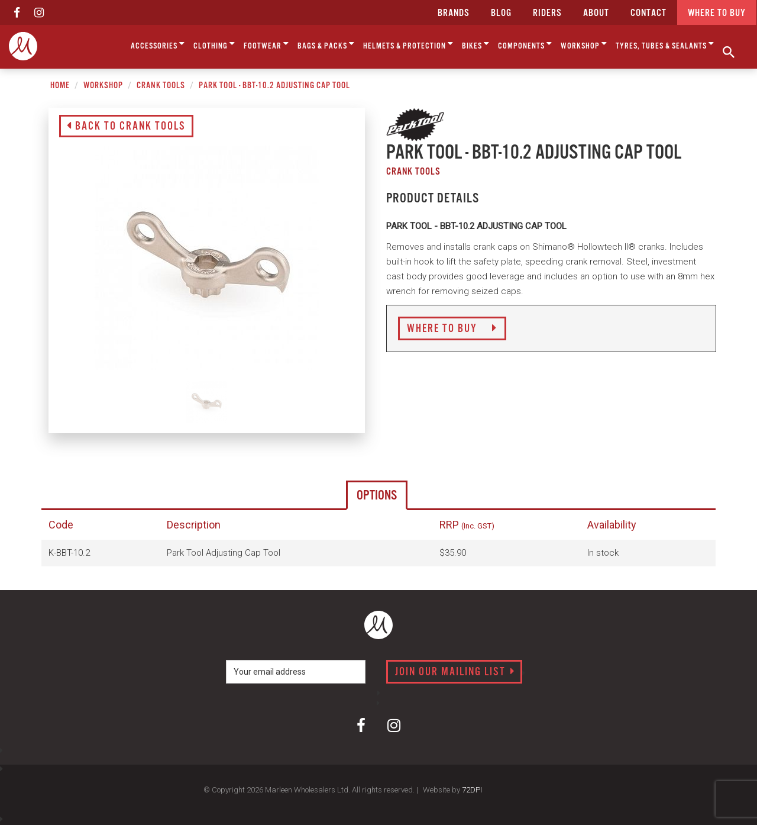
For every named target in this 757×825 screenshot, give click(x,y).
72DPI (472, 789)
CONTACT (648, 13)
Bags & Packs (326, 44)
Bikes (476, 44)
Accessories (158, 44)
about (596, 13)
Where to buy (717, 13)
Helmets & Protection (408, 44)
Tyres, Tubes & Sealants (665, 44)
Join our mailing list (455, 672)
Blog (501, 13)
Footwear (266, 44)
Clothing (214, 44)
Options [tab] (377, 495)
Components (525, 44)
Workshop (584, 44)
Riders (547, 13)
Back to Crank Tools (126, 127)
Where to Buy (452, 329)
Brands (454, 13)
